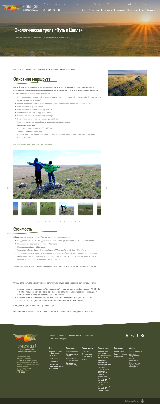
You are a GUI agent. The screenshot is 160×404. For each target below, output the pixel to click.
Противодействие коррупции (56, 367)
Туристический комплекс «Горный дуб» (104, 388)
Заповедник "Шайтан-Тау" (72, 364)
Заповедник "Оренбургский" (72, 359)
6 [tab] (57, 221)
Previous (8, 188)
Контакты (151, 9)
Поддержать (119, 357)
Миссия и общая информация (55, 352)
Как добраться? (104, 365)
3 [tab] (45, 221)
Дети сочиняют (135, 351)
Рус (129, 4)
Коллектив (53, 364)
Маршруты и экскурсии (32, 37)
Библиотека (87, 357)
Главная (19, 37)
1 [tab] (38, 221)
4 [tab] (49, 221)
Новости (85, 351)
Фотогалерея (87, 354)
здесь (53, 305)
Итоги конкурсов (133, 359)
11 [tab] (75, 221)
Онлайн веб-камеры (57, 339)
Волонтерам (119, 351)
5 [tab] (53, 221)
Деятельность (54, 358)
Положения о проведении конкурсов (134, 364)
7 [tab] (60, 221)
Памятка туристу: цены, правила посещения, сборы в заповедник (104, 371)
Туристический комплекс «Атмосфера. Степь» (104, 381)
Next (106, 188)
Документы (53, 361)
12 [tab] (79, 221)
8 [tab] (64, 221)
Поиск (61, 336)
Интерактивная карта (72, 355)
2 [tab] (42, 221)
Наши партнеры (120, 354)
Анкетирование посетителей (104, 356)
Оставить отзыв (74, 336)
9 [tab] (68, 221)
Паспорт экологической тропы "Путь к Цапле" (32, 144)
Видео (84, 359)
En (135, 4)
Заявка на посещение (102, 361)
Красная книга (72, 351)
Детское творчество (134, 355)
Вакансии (53, 356)
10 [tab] (72, 221)
